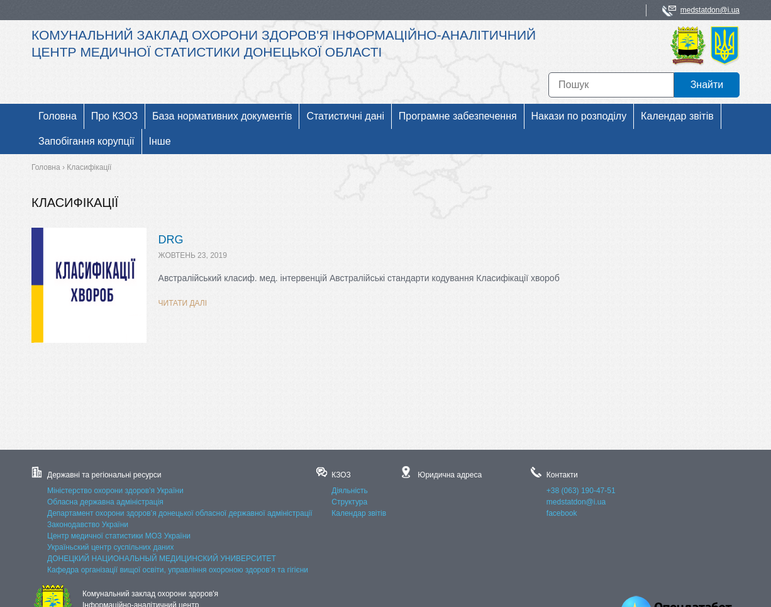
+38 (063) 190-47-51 (581, 490)
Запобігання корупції (86, 141)
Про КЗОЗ (114, 116)
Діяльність (349, 490)
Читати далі (183, 303)
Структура (349, 502)
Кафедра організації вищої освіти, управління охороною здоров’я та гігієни (177, 569)
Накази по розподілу (579, 116)
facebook (561, 513)
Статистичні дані (345, 116)
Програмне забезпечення (458, 116)
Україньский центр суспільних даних (110, 547)
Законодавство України (87, 524)
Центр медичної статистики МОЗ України (119, 536)
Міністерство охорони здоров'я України (115, 490)
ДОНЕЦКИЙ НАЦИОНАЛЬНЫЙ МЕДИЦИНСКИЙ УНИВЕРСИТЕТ (161, 558)
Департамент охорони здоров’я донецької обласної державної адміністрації (180, 513)
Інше (160, 141)
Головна (57, 116)
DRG (171, 239)
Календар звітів (677, 116)
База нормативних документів (222, 116)
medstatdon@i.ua (710, 10)
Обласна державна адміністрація (105, 502)
